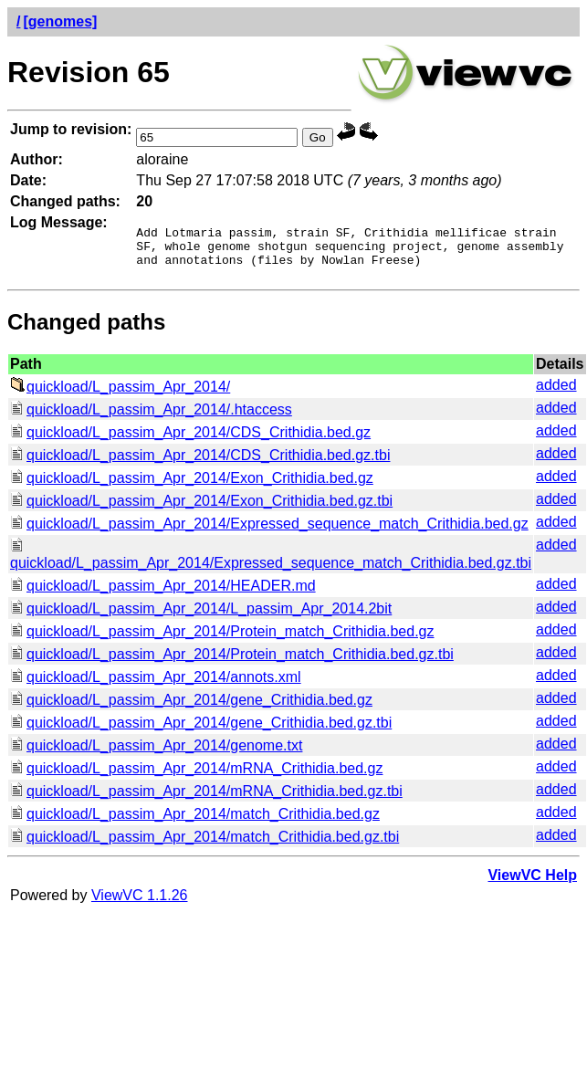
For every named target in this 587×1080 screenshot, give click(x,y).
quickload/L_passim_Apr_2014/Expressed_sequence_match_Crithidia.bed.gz (269, 532)
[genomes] (60, 21)
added (556, 393)
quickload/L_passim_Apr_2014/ (120, 395)
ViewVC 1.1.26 (139, 903)
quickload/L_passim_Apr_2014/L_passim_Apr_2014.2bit (201, 616)
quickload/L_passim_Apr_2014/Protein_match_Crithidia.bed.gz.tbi (232, 662)
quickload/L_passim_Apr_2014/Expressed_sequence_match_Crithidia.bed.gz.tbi (270, 563)
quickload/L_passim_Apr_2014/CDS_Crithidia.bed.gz (190, 440)
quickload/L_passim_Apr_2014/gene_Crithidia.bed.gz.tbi (201, 731)
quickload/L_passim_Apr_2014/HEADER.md (163, 594)
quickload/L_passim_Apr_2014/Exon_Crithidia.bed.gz (191, 486)
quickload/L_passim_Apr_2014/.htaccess (151, 417)
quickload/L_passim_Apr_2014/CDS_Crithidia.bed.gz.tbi (200, 463)
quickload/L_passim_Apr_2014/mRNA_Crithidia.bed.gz (196, 776)
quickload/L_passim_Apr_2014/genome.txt (156, 753)
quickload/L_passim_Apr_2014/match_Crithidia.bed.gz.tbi (204, 845)
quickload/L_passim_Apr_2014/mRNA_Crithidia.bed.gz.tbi (206, 799)
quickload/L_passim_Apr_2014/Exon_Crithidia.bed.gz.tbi (201, 509)
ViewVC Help (532, 883)
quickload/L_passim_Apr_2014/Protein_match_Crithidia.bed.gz (222, 639)
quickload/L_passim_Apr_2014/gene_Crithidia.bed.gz (191, 708)
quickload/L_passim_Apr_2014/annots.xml (155, 685)
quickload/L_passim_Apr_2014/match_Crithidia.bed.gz (195, 822)
